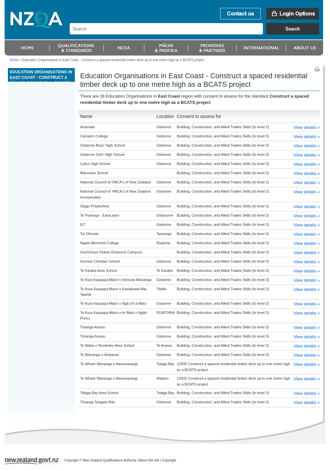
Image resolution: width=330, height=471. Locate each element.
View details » (307, 127)
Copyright (169, 460)
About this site (149, 460)
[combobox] (197, 33)
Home (14, 60)
